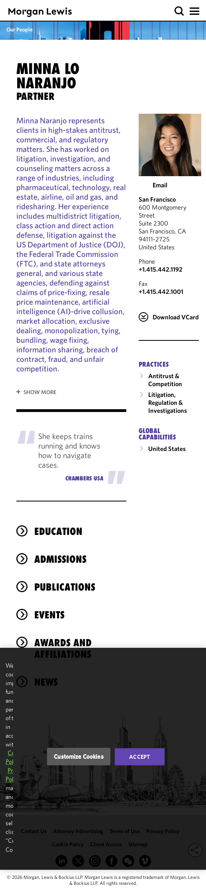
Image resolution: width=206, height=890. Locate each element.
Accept (139, 756)
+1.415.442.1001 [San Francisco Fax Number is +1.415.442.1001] (161, 291)
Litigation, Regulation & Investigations (167, 402)
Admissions (60, 559)
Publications (64, 587)
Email (160, 185)
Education (58, 531)
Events (49, 615)
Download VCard (176, 317)
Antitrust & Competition (165, 380)
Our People (19, 29)
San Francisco (157, 199)
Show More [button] (40, 392)
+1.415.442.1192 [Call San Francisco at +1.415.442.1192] (160, 269)
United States (167, 449)
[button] (179, 11)
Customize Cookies (79, 756)
